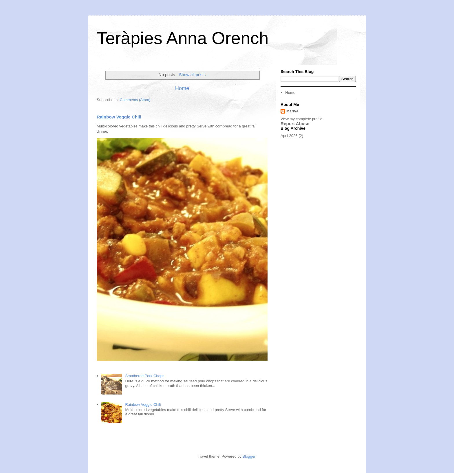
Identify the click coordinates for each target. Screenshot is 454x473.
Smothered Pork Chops (144, 376)
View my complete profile (301, 119)
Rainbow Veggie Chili (119, 116)
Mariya (292, 111)
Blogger (249, 456)
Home (182, 88)
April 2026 (289, 136)
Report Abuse (295, 123)
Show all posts (192, 74)
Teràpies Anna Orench (183, 38)
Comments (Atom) (135, 100)
